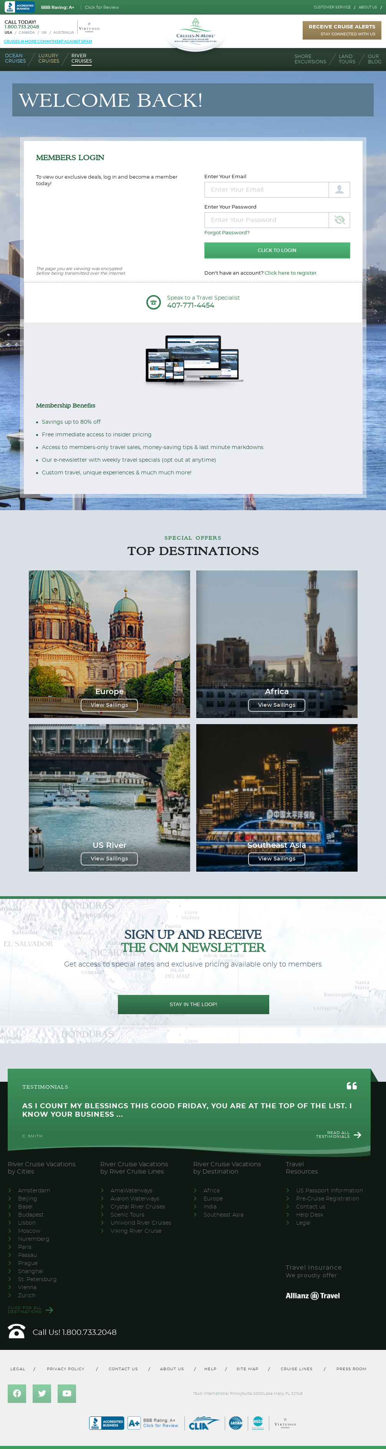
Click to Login (277, 250)
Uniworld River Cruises (141, 1223)
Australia (63, 33)
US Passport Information (329, 1191)
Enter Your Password (230, 207)
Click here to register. (291, 273)
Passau (27, 1255)
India (210, 1207)
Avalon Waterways (135, 1199)
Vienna (27, 1287)
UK (44, 33)
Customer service (332, 7)
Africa (212, 1191)
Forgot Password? (227, 232)
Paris (24, 1247)
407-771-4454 (190, 305)
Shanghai (30, 1271)
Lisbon (27, 1223)
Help (210, 1369)
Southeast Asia (224, 1215)
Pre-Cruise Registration (327, 1199)
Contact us (310, 1207)
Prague (28, 1263)
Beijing (27, 1199)
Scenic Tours (127, 1215)
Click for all (25, 1310)
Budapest (31, 1215)
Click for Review (102, 7)
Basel (25, 1207)
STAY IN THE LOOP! (193, 1004)
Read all (333, 1135)
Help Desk (309, 1215)
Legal (303, 1223)
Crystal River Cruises (138, 1207)
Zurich (26, 1295)
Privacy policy (65, 1369)
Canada (27, 33)
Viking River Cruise (136, 1231)
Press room (351, 1369)
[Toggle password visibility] (339, 220)
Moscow (29, 1231)
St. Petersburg (37, 1279)
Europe (213, 1199)
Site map (247, 1369)
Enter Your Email (225, 176)
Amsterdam (34, 1191)
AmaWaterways (131, 1191)
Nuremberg (34, 1239)
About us (368, 7)
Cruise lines (297, 1369)
